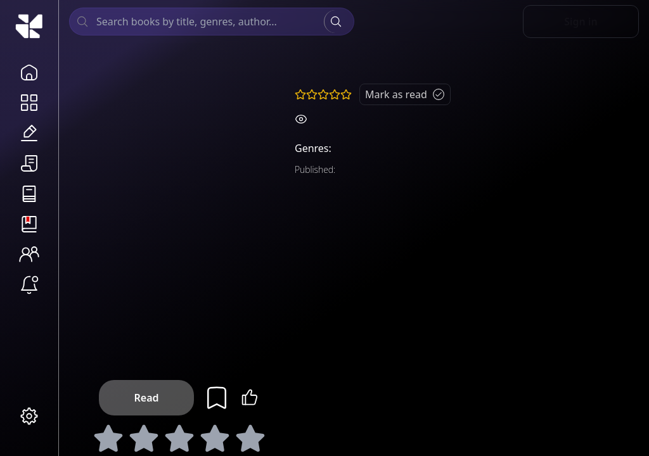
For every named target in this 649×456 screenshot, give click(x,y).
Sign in (580, 21)
